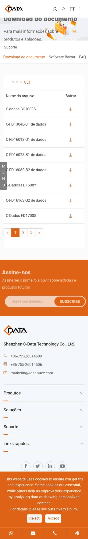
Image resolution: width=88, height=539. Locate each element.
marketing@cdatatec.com (32, 373)
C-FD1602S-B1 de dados (26, 154)
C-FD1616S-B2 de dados (26, 200)
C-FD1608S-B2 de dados (26, 170)
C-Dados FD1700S (21, 215)
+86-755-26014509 (26, 356)
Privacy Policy (65, 509)
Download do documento (24, 57)
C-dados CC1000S (21, 109)
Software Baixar (62, 57)
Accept (53, 518)
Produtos (12, 393)
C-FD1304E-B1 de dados (26, 124)
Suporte (10, 47)
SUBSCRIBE (71, 301)
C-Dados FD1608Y (21, 185)
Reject (34, 518)
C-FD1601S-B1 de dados (26, 139)
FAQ (82, 57)
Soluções (12, 410)
